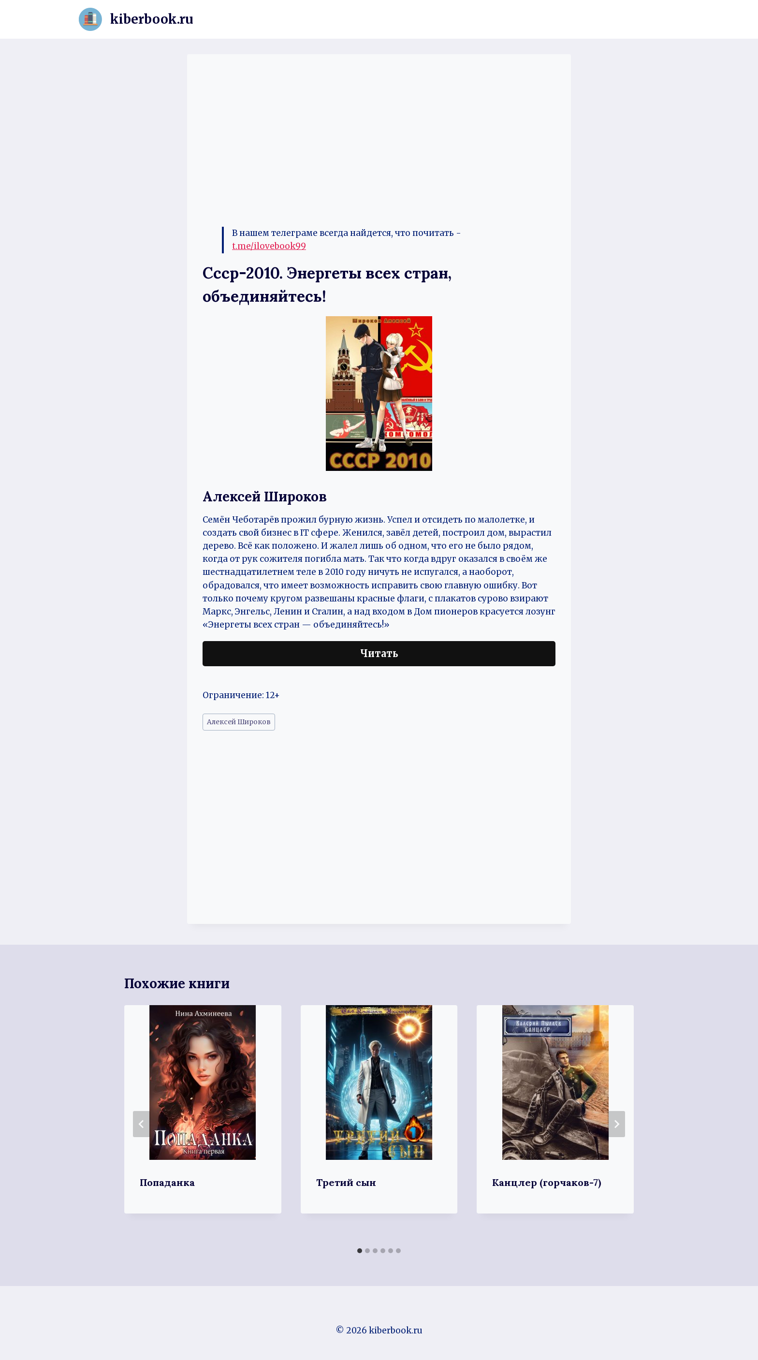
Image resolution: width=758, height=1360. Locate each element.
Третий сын (346, 1182)
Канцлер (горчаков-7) (546, 1182)
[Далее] (616, 1124)
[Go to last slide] (141, 1124)
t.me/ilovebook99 (269, 246)
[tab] (359, 1250)
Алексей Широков (239, 722)
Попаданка (167, 1182)
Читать (379, 653)
